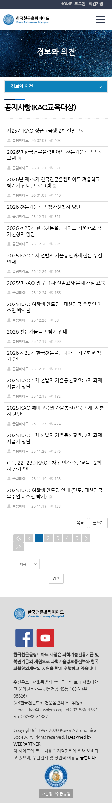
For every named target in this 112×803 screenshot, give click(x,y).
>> (18, 546)
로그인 (79, 3)
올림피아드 (20, 140)
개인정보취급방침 (56, 793)
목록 (80, 523)
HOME (66, 3)
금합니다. (88, 757)
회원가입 (96, 3)
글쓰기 (98, 523)
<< (19, 538)
